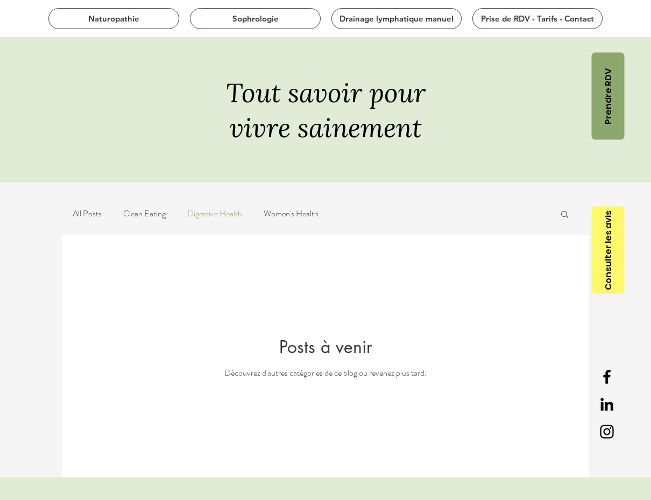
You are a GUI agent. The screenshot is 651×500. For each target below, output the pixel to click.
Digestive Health (214, 214)
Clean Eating (144, 214)
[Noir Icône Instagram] (607, 431)
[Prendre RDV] (607, 95)
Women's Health (291, 214)
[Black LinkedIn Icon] (607, 404)
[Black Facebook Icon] (607, 377)
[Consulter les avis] (607, 250)
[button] (565, 215)
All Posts (87, 214)
